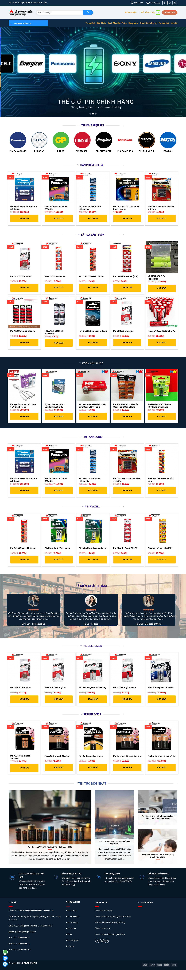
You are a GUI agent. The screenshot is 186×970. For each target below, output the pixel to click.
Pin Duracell (71, 910)
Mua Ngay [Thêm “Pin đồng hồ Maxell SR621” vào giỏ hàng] (161, 560)
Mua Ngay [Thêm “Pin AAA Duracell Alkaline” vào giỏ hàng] (58, 767)
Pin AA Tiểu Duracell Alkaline (20, 757)
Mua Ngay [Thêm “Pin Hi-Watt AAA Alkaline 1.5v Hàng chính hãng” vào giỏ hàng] (161, 416)
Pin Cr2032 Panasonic (55, 276)
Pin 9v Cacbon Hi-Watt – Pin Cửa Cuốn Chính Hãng (92, 405)
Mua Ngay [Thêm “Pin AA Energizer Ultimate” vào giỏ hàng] (161, 699)
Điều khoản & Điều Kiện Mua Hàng (110, 922)
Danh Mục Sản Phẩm (117, 23)
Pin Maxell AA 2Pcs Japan (57, 548)
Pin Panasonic (72, 916)
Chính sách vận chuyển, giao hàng (110, 934)
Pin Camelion (72, 922)
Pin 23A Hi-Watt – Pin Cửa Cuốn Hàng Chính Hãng (125, 405)
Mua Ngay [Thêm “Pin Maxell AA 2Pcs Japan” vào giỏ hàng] (58, 560)
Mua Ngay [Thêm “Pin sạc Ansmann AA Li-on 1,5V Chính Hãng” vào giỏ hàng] (24, 416)
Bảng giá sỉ (133, 23)
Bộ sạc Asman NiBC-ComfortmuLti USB (54, 405)
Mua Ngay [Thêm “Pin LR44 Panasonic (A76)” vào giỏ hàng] (127, 288)
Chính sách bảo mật (104, 910)
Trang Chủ (90, 23)
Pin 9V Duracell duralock (91, 756)
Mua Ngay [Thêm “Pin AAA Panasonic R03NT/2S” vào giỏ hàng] (58, 343)
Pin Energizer (72, 940)
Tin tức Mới (163, 23)
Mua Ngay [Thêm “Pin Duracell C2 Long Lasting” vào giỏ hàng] (127, 767)
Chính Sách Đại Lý (148, 23)
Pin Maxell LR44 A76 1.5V (125, 548)
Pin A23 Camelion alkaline (22, 331)
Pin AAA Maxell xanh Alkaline (93, 548)
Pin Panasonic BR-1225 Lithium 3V (90, 208)
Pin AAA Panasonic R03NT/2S (54, 332)
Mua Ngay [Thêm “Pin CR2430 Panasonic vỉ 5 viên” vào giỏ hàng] (161, 490)
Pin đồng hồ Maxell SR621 (160, 548)
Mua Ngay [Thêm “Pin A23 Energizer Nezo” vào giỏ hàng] (127, 699)
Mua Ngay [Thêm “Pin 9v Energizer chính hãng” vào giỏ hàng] (93, 699)
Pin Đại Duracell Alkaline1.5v (161, 756)
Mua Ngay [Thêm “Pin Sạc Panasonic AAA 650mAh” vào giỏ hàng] (58, 219)
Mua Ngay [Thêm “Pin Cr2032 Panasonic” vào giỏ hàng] (58, 288)
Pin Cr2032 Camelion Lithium (93, 331)
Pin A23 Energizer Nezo (125, 687)
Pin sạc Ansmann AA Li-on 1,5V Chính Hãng (23, 405)
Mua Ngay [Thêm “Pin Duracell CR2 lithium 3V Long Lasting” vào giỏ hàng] (127, 219)
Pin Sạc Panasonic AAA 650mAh (56, 208)
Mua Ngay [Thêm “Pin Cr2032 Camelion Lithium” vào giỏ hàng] (93, 342)
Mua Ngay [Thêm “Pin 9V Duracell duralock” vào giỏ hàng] (93, 767)
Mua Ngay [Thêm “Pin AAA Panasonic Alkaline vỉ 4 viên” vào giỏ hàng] (161, 219)
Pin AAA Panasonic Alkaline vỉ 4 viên (161, 208)
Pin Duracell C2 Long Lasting (127, 756)
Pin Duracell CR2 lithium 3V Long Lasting (126, 208)
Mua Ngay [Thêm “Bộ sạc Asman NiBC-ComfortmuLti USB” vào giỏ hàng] (58, 416)
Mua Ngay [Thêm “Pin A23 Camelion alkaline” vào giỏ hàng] (24, 342)
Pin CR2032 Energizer (21, 276)
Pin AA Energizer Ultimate (160, 687)
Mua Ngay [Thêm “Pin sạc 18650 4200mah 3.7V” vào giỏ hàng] (161, 342)
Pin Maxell (71, 928)
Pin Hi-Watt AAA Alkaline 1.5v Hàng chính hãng (160, 405)
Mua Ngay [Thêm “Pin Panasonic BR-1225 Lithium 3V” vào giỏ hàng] (93, 219)
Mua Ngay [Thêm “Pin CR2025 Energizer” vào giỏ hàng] (127, 342)
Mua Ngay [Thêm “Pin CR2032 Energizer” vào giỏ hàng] (24, 288)
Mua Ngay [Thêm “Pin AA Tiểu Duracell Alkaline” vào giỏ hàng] (24, 768)
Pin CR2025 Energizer (123, 331)
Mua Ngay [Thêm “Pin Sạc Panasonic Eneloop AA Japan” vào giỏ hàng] (24, 219)
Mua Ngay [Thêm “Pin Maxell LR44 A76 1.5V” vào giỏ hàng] (127, 560)
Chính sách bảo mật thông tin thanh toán (113, 916)
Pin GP (69, 934)
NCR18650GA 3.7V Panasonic (156, 277)
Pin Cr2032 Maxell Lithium (91, 276)
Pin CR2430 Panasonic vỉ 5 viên (160, 479)
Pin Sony (70, 946)
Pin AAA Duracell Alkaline (57, 756)
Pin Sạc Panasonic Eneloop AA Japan (23, 208)
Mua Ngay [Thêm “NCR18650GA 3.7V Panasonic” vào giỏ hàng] (161, 288)
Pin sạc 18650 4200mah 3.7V (161, 331)
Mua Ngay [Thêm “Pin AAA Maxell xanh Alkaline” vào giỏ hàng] (93, 560)
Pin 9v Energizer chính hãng (92, 687)
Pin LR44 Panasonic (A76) (125, 276)
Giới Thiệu (101, 23)
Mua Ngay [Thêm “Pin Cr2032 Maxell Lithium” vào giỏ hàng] (93, 288)
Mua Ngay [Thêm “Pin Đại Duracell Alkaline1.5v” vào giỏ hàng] (161, 767)
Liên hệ (174, 23)
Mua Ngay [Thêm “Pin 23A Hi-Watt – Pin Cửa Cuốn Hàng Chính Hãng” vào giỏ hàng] (127, 416)
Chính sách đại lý (102, 928)
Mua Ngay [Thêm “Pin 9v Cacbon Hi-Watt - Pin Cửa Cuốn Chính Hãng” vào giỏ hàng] (93, 416)
